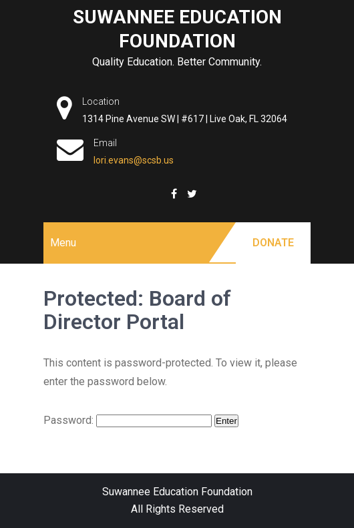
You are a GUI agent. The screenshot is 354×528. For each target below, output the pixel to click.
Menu (63, 242)
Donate (273, 242)
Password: (127, 420)
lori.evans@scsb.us (134, 160)
